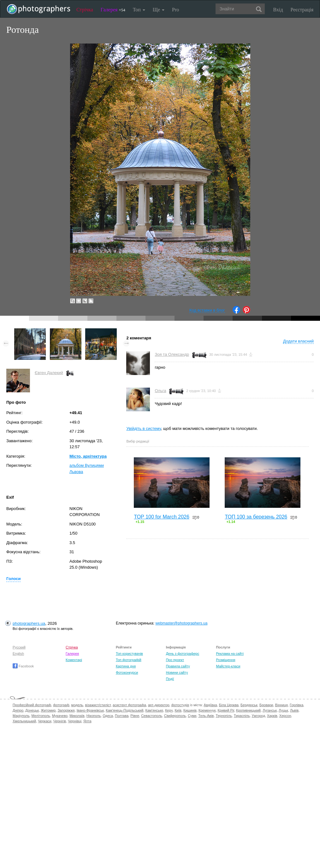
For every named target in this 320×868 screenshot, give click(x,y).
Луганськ (270, 710)
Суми (192, 716)
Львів (294, 710)
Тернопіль (224, 716)
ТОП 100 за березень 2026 (256, 516)
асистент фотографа (129, 705)
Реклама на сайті (230, 653)
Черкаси (44, 721)
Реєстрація (302, 9)
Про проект (175, 660)
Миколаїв (77, 716)
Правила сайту (178, 666)
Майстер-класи (228, 666)
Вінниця (281, 705)
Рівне (134, 716)
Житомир (48, 710)
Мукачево (60, 716)
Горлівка (296, 705)
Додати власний (298, 341)
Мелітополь (41, 716)
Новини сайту (177, 672)
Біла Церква (229, 705)
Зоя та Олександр (172, 354)
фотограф (61, 705)
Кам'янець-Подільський (124, 710)
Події (170, 679)
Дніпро (18, 710)
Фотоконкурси (127, 672)
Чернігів (59, 721)
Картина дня (126, 666)
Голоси (13, 578)
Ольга (160, 390)
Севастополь (151, 716)
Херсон (285, 716)
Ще (158, 9)
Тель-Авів (206, 716)
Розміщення (225, 660)
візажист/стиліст (97, 705)
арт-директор (158, 705)
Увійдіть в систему (143, 428)
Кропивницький (248, 710)
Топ (139, 9)
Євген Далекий (49, 372)
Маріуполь (21, 716)
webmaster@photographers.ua (181, 623)
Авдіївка (210, 705)
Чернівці (74, 721)
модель (77, 705)
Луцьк (283, 710)
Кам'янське (154, 710)
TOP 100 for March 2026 (161, 516)
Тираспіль (242, 716)
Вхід (278, 9)
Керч (169, 710)
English (18, 653)
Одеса (108, 716)
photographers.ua (29, 623)
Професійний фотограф (32, 705)
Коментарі (74, 660)
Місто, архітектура (88, 456)
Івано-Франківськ (90, 710)
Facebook (23, 666)
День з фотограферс (182, 653)
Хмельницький (24, 721)
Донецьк (32, 710)
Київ (178, 710)
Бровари (266, 705)
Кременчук (207, 710)
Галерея (113, 9)
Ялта (87, 721)
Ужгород (258, 716)
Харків (272, 716)
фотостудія (180, 705)
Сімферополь (175, 716)
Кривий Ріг (226, 710)
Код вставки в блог (207, 310)
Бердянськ (249, 705)
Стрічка (84, 9)
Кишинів (190, 710)
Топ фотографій (128, 660)
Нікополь (93, 716)
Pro (175, 9)
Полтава (121, 716)
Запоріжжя (65, 710)
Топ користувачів (129, 653)
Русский (19, 647)
